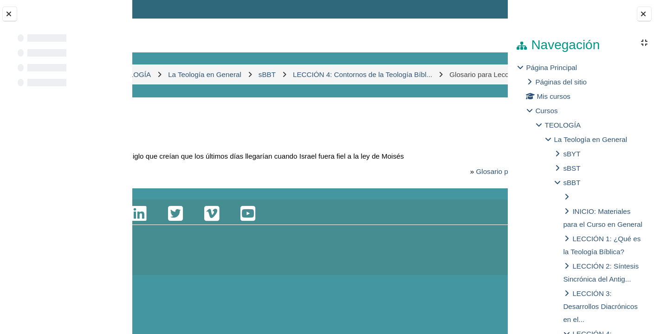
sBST (571, 168)
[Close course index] (9, 13)
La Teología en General (590, 139)
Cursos (546, 111)
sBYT (571, 154)
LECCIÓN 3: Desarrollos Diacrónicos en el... (600, 306)
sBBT (571, 182)
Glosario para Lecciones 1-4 (424, 200)
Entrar (481, 9)
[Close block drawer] (644, 13)
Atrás (159, 134)
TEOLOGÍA (562, 125)
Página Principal (551, 67)
